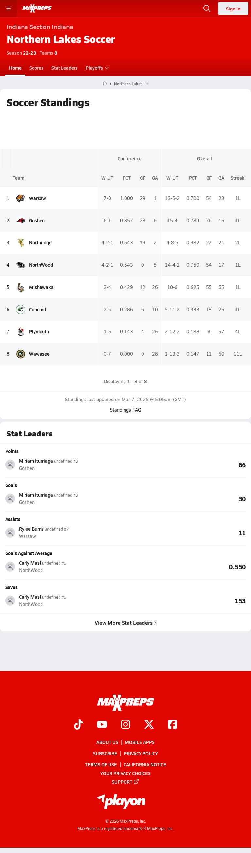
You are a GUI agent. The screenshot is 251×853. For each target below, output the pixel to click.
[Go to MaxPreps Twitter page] (149, 725)
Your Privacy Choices (125, 773)
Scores (36, 67)
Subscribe (105, 753)
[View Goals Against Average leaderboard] (186, 566)
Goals (11, 485)
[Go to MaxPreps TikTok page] (78, 725)
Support (125, 781)
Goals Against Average (28, 553)
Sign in (233, 8)
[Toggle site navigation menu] (8, 8)
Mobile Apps (140, 742)
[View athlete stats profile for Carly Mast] (65, 566)
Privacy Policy (141, 753)
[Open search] (206, 8)
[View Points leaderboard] (186, 464)
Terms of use (101, 764)
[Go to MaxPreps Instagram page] (125, 725)
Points (12, 451)
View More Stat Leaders (126, 622)
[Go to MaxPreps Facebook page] (172, 725)
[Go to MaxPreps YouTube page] (102, 725)
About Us (107, 742)
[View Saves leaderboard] (186, 600)
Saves (11, 587)
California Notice (145, 764)
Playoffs (96, 67)
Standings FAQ (125, 410)
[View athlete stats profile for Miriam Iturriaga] (65, 464)
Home (15, 67)
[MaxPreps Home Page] (104, 84)
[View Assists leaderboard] (186, 532)
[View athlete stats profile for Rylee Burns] (65, 532)
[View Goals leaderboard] (186, 498)
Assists (12, 519)
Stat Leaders (64, 67)
